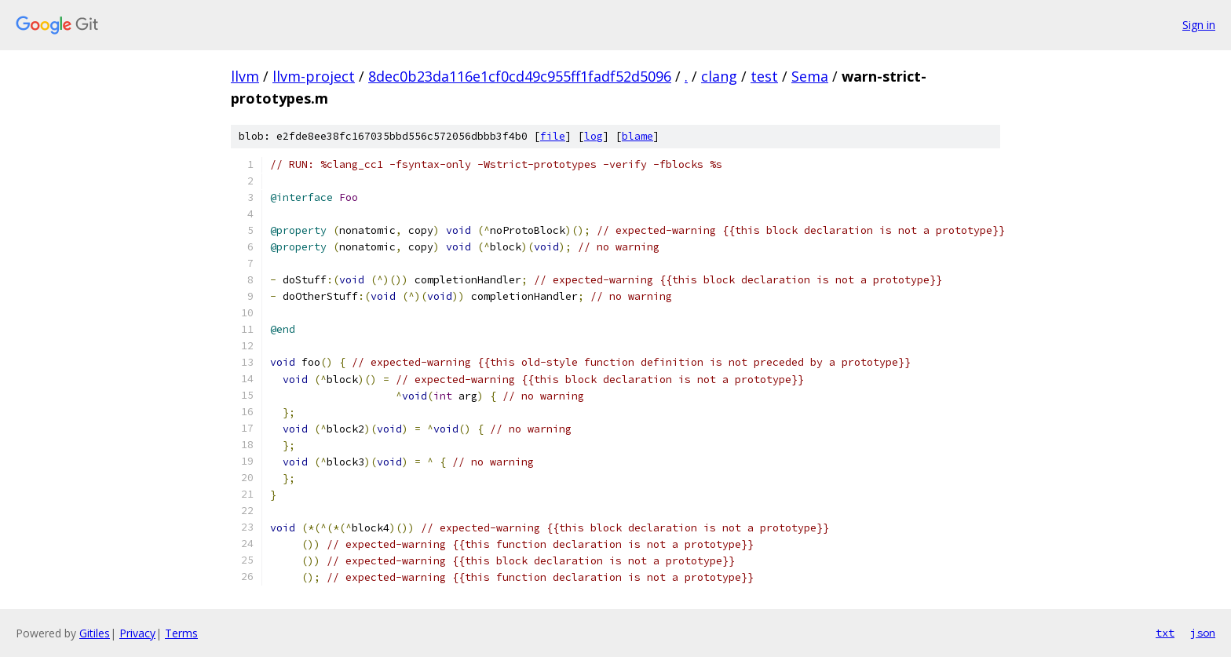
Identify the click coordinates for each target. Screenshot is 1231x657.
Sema (809, 76)
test (764, 76)
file (552, 136)
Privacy (137, 633)
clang (719, 76)
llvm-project (313, 76)
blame (637, 136)
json (1202, 633)
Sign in (1198, 24)
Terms (181, 633)
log (593, 136)
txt (1165, 633)
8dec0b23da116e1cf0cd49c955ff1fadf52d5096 (519, 76)
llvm (245, 76)
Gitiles (94, 633)
